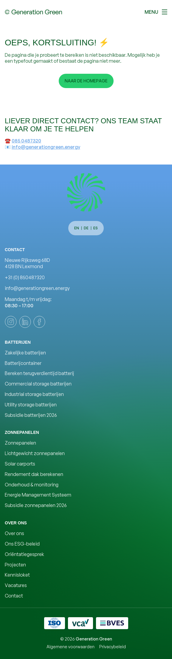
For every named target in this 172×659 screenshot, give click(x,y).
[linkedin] (25, 322)
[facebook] (39, 322)
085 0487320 (26, 141)
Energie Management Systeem (38, 495)
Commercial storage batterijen (38, 384)
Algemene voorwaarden (70, 646)
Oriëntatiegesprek (24, 554)
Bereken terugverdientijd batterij (39, 373)
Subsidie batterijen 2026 (31, 415)
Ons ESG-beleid (22, 544)
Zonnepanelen (20, 443)
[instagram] (11, 322)
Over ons (14, 533)
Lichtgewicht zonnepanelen (35, 453)
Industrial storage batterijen (34, 394)
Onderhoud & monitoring (31, 485)
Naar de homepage (86, 80)
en (76, 228)
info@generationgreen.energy (46, 147)
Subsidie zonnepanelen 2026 (36, 505)
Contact (14, 596)
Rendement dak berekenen (34, 474)
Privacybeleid (112, 646)
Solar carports (20, 464)
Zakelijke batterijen (25, 353)
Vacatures (16, 585)
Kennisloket (17, 575)
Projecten (15, 565)
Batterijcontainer (23, 363)
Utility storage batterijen (31, 405)
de (86, 228)
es (95, 228)
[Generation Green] (86, 192)
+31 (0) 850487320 (25, 277)
